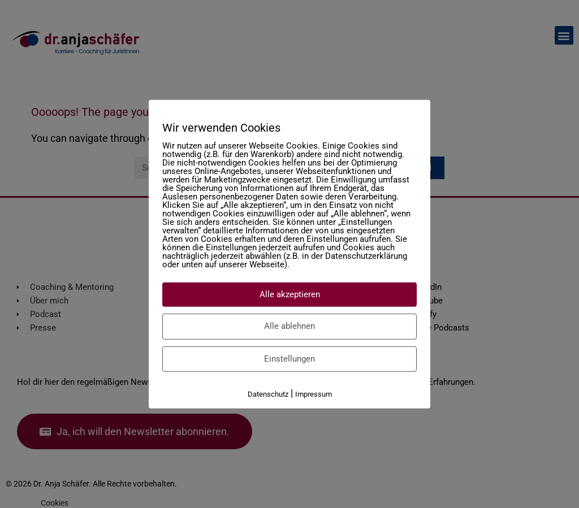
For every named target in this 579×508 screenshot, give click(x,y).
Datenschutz (268, 394)
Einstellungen (289, 358)
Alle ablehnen (289, 326)
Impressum (313, 394)
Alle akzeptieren (290, 294)
